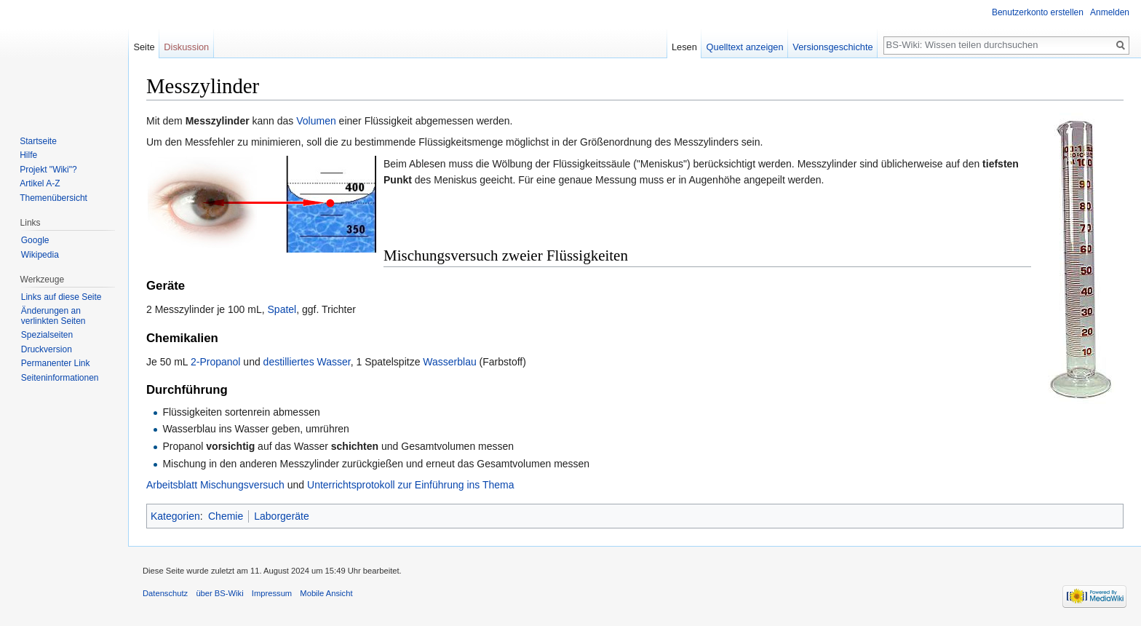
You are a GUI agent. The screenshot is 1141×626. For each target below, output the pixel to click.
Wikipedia (40, 255)
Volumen (315, 121)
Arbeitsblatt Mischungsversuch (215, 485)
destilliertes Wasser (307, 362)
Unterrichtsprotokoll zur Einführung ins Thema (410, 485)
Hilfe (28, 155)
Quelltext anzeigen (745, 46)
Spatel (282, 309)
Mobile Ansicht (326, 593)
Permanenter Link (55, 363)
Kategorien (175, 516)
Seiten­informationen (60, 378)
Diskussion (186, 46)
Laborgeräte (281, 516)
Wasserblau (449, 362)
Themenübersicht (53, 198)
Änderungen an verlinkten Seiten (53, 316)
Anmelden (1109, 12)
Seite (143, 46)
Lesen (684, 46)
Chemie (225, 516)
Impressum (272, 593)
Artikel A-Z (40, 183)
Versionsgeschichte (832, 46)
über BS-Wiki (219, 593)
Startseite (38, 141)
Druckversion (46, 349)
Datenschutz (165, 593)
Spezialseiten (47, 335)
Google (35, 240)
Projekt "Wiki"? (48, 170)
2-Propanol (216, 362)
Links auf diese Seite (61, 297)
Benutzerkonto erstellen (1038, 12)
